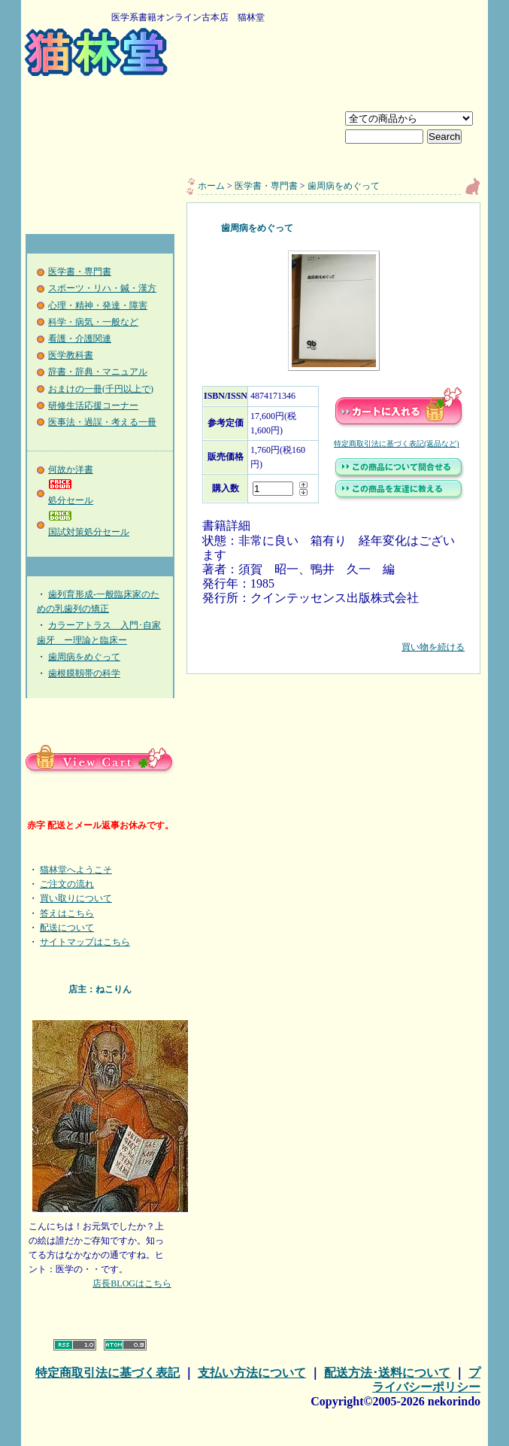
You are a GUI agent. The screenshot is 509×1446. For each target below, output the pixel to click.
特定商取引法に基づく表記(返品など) (396, 443)
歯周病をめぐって (84, 657)
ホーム (211, 186)
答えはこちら (67, 913)
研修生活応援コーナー (93, 405)
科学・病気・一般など (93, 322)
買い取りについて (76, 898)
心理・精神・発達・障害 (97, 305)
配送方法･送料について (387, 1372)
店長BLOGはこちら (131, 1283)
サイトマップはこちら (85, 942)
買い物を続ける (333, 636)
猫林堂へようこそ (76, 869)
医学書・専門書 (79, 271)
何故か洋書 (70, 469)
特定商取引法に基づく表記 (107, 1372)
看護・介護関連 (79, 338)
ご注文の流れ (67, 884)
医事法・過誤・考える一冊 (102, 422)
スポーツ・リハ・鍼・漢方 (102, 288)
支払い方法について (252, 1372)
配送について (67, 927)
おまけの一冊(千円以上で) (100, 389)
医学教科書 (70, 355)
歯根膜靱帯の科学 (84, 673)
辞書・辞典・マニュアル (97, 371)
